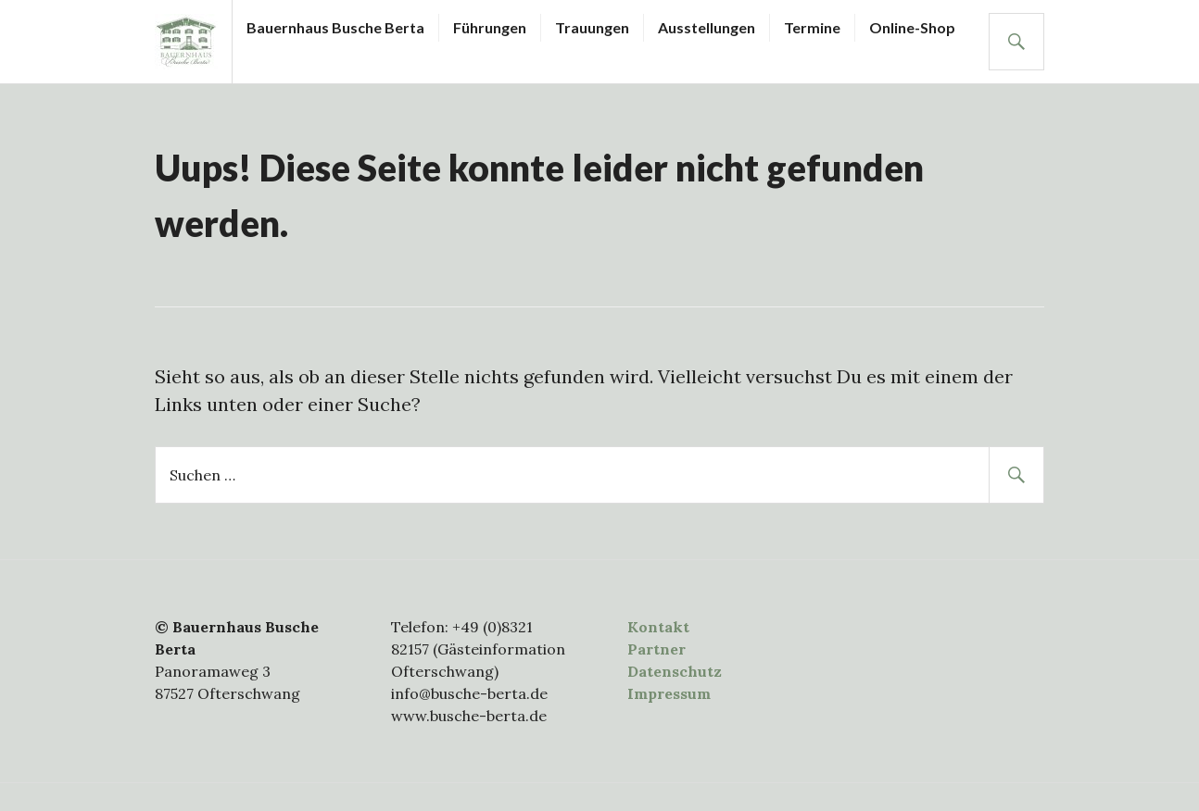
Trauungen (592, 27)
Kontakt (658, 627)
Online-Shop (912, 27)
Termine (812, 27)
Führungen (489, 27)
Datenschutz (674, 671)
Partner (656, 649)
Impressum (669, 693)
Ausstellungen (706, 27)
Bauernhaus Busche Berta (335, 27)
